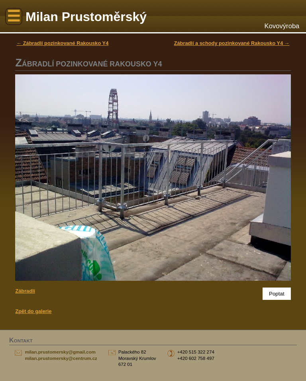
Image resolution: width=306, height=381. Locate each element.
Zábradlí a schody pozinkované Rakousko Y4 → (232, 43)
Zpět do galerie (33, 311)
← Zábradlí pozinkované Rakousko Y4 (62, 43)
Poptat (276, 294)
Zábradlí (25, 291)
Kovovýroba (282, 26)
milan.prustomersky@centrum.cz (61, 358)
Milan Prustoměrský (86, 17)
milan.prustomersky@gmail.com (60, 352)
